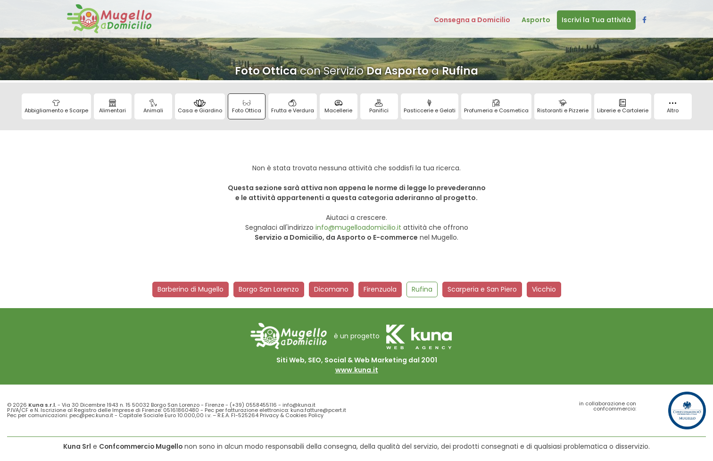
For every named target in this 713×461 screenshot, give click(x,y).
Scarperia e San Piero (482, 289)
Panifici (379, 106)
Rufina (422, 289)
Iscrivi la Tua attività (596, 20)
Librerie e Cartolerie (622, 106)
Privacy (269, 415)
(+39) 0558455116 (253, 405)
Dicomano (331, 289)
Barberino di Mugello (191, 289)
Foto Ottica (246, 106)
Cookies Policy (304, 415)
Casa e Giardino (200, 106)
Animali (153, 106)
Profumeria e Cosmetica (496, 106)
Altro (673, 108)
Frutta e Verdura (292, 106)
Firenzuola (380, 289)
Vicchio (544, 289)
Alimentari (112, 106)
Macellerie (338, 106)
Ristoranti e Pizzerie (563, 106)
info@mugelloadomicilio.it (358, 227)
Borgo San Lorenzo (269, 289)
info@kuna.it (298, 405)
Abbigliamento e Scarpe (56, 106)
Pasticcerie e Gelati (430, 106)
